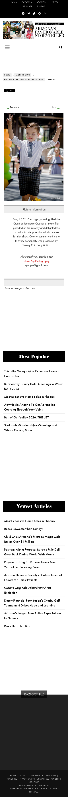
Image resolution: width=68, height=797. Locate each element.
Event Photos (23, 75)
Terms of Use (42, 779)
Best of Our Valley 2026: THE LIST (26, 417)
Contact (42, 1)
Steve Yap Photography (36, 261)
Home (13, 1)
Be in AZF (27, 6)
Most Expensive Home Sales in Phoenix (29, 397)
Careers (55, 779)
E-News (41, 6)
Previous (14, 107)
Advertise (27, 1)
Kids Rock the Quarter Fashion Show (24, 80)
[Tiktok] (34, 13)
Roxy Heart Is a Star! (17, 626)
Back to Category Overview (20, 288)
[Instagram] (39, 13)
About (21, 775)
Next (53, 107)
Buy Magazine (49, 775)
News (54, 1)
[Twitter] (28, 13)
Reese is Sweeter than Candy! (23, 529)
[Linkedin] (45, 13)
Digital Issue (33, 775)
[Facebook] (23, 13)
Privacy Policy (26, 779)
